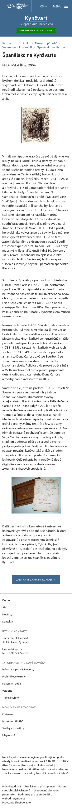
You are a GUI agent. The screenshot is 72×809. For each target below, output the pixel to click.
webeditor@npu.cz (13, 798)
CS (43, 6)
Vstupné (7, 690)
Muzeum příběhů (12, 721)
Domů (6, 600)
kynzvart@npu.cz (12, 649)
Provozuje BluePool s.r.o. (16, 802)
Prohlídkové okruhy (14, 676)
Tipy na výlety (10, 697)
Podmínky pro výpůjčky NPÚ (35, 794)
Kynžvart (36, 18)
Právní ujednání (12, 786)
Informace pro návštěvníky (18, 669)
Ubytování (8, 735)
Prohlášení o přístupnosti (40, 786)
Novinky (7, 614)
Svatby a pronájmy (13, 728)
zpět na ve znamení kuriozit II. (36, 579)
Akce (5, 607)
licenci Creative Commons (27, 761)
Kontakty (7, 621)
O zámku (7, 714)
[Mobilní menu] (61, 6)
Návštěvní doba (11, 683)
